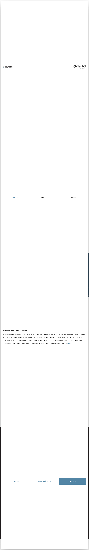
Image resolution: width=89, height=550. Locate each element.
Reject (16, 481)
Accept (72, 481)
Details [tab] (44, 198)
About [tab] (73, 198)
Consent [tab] (15, 198)
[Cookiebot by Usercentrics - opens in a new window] (75, 67)
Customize (44, 481)
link (70, 343)
